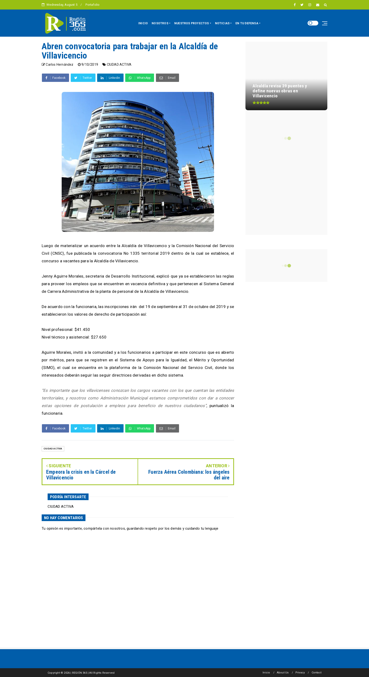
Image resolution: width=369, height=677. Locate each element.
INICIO (143, 23)
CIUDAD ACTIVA (119, 64)
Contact (316, 672)
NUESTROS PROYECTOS (191, 23)
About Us (283, 672)
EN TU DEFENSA (246, 23)
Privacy (300, 672)
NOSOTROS (160, 23)
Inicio (266, 672)
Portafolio (92, 4)
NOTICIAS (222, 23)
